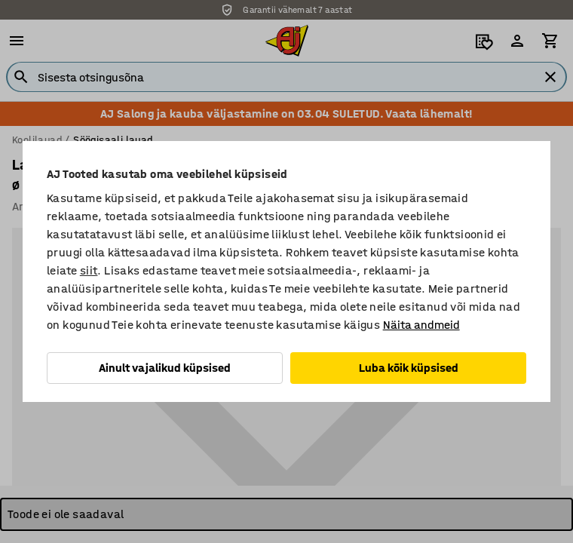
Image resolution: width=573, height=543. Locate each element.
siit (89, 270)
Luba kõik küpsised (408, 367)
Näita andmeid (421, 325)
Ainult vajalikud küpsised (165, 367)
